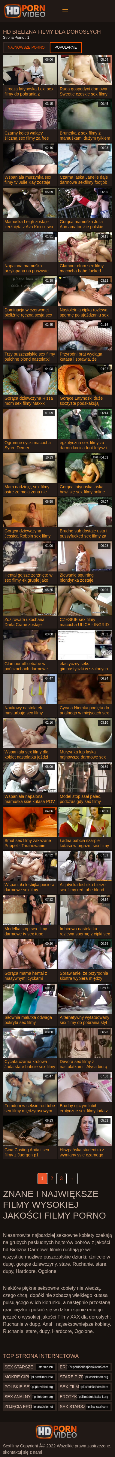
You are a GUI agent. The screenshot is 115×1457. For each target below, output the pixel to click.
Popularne (66, 47)
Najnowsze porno (26, 47)
